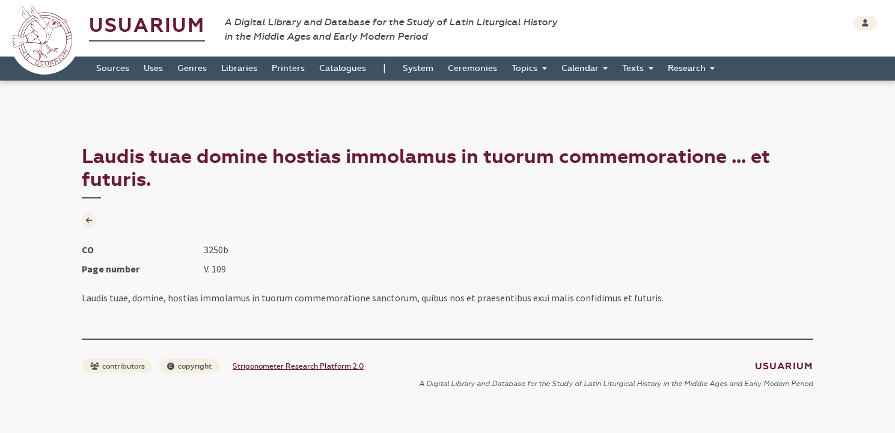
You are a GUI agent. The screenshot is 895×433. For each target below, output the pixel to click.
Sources (112, 68)
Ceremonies (472, 68)
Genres (192, 68)
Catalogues (342, 68)
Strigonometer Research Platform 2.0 (298, 366)
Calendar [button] (581, 68)
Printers (288, 68)
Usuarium (147, 25)
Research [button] (688, 68)
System (418, 68)
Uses (153, 68)
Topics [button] (526, 68)
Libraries (239, 68)
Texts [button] (634, 68)
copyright (189, 366)
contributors (117, 366)
